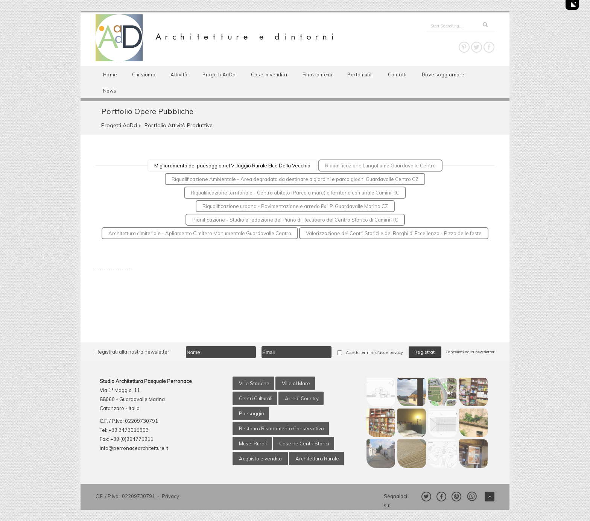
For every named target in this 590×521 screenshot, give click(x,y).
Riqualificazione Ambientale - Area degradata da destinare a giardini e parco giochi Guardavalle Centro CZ (295, 179)
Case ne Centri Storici (304, 443)
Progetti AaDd (219, 74)
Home (110, 74)
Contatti (397, 74)
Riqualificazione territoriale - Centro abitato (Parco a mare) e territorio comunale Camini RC (295, 193)
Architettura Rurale (317, 459)
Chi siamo (144, 74)
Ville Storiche (254, 383)
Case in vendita (269, 74)
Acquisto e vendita (261, 459)
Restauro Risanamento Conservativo (281, 428)
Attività (178, 74)
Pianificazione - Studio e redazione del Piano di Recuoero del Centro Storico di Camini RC (295, 220)
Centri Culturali (256, 398)
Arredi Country (302, 398)
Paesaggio (251, 413)
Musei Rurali (253, 443)
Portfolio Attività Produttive (178, 125)
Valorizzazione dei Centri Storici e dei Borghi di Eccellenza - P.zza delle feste (394, 233)
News (110, 91)
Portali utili (360, 74)
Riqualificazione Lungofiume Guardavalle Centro (380, 166)
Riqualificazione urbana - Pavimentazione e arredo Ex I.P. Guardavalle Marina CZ (295, 206)
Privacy (170, 496)
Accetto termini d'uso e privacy (374, 352)
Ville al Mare (296, 383)
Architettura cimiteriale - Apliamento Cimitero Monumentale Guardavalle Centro (199, 233)
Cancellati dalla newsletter (470, 351)
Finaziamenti (318, 74)
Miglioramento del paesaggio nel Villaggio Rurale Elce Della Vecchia (232, 166)
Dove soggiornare (443, 74)
